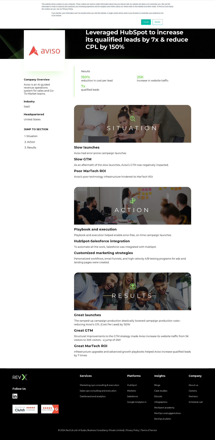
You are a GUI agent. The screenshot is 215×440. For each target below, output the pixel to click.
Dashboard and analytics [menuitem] (92, 396)
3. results (30, 147)
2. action (30, 141)
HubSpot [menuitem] (132, 385)
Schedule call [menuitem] (196, 402)
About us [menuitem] (193, 385)
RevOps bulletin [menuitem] (162, 419)
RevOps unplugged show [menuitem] (167, 413)
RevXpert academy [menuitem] (164, 407)
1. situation (31, 136)
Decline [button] (157, 22)
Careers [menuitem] (193, 390)
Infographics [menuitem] (160, 402)
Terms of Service (149, 430)
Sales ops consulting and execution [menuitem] (98, 390)
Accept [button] (145, 22)
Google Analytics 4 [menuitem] (136, 402)
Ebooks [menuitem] (158, 396)
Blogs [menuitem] (157, 385)
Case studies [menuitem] (160, 390)
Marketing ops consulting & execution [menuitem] (99, 385)
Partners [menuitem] (193, 396)
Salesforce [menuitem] (132, 396)
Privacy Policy (132, 430)
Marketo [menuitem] (131, 390)
